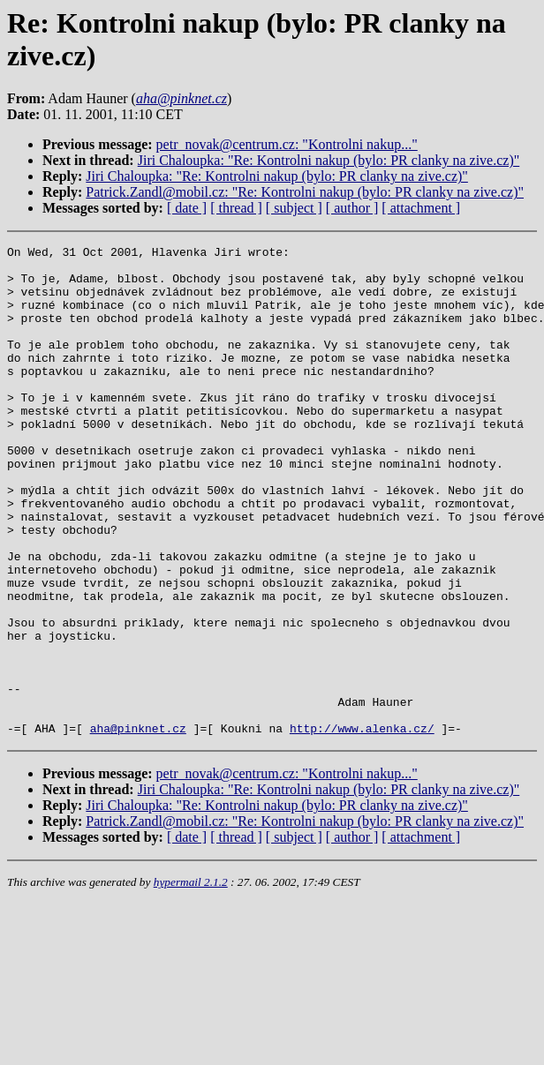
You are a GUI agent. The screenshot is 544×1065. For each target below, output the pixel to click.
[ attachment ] (421, 207)
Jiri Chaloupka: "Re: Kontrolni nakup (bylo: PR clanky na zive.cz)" (329, 160)
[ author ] (352, 207)
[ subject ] (294, 207)
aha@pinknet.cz (138, 826)
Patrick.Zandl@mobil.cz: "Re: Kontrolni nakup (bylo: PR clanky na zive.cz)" (305, 191)
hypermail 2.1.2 (191, 979)
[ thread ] (236, 207)
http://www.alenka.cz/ (362, 826)
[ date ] (187, 207)
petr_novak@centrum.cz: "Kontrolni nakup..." (287, 144)
